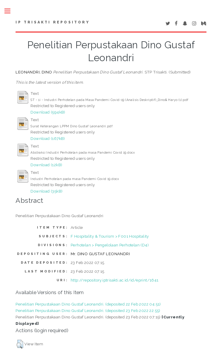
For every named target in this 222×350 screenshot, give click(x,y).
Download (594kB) (47, 112)
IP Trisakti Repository (52, 22)
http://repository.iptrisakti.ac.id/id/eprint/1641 (115, 280)
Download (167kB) (47, 138)
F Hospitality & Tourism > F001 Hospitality (110, 236)
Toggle (10, 11)
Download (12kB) (46, 164)
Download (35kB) (46, 191)
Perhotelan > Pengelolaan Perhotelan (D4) (110, 245)
